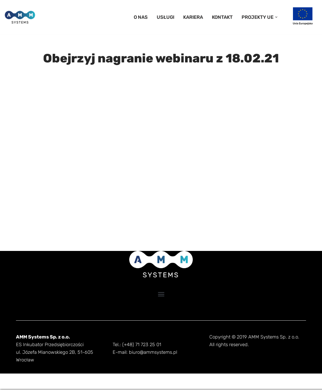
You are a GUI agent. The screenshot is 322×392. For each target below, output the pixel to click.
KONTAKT (225, 17)
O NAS (146, 17)
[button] (276, 17)
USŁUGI (169, 17)
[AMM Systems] (20, 17)
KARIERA (196, 17)
